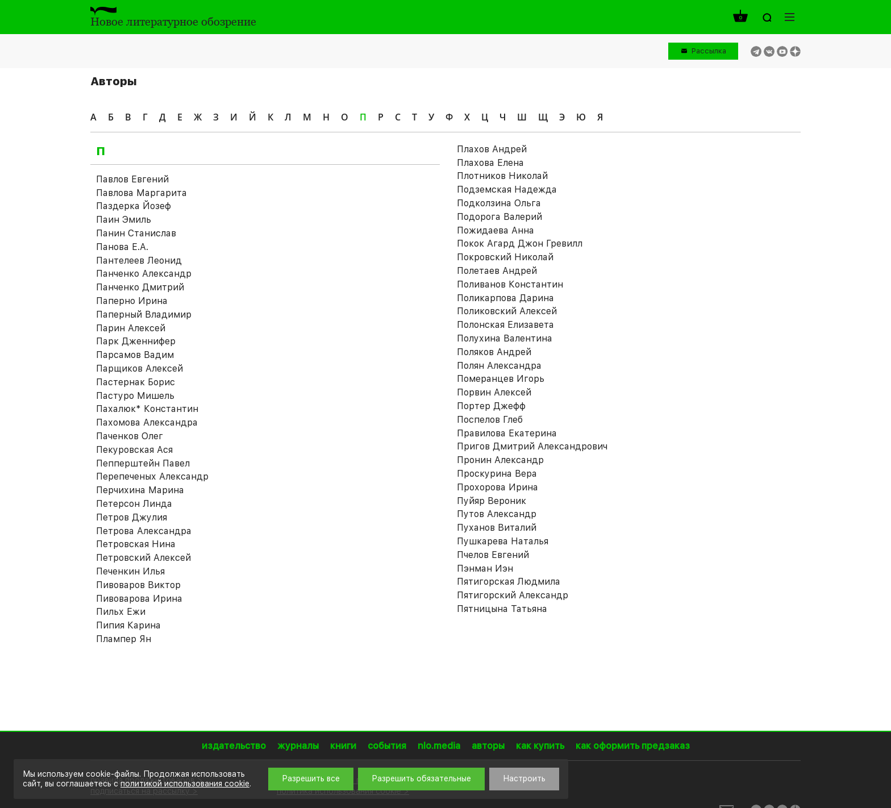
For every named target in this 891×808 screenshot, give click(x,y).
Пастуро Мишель (135, 395)
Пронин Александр (500, 460)
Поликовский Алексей (507, 311)
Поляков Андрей (494, 352)
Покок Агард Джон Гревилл (519, 243)
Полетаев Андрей (497, 270)
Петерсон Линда (134, 503)
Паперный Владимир (143, 314)
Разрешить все (311, 778)
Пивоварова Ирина (139, 598)
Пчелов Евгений (493, 554)
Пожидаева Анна (495, 230)
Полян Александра (499, 365)
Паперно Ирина (132, 300)
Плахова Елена (490, 162)
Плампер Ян (123, 639)
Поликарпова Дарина (505, 298)
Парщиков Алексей (139, 368)
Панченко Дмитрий (140, 287)
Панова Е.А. (122, 246)
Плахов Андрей (492, 149)
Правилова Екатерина (507, 433)
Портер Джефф (491, 406)
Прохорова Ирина (497, 487)
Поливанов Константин (510, 284)
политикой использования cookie (184, 783)
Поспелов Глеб (490, 419)
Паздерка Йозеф (133, 206)
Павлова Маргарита (141, 193)
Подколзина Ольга (499, 203)
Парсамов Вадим (135, 354)
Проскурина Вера (497, 473)
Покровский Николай (505, 257)
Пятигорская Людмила (508, 581)
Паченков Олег (129, 436)
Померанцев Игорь (500, 378)
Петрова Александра (143, 531)
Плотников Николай (502, 175)
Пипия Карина (128, 625)
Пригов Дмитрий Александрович (532, 446)
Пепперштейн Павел (143, 463)
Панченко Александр (143, 273)
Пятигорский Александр (512, 595)
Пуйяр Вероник (491, 500)
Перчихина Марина (140, 490)
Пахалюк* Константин (147, 408)
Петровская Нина (136, 544)
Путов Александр (496, 514)
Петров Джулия (131, 517)
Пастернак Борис (135, 382)
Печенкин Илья (130, 571)
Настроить (524, 778)
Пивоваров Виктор (138, 585)
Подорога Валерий (499, 216)
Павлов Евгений (132, 179)
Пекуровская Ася (134, 449)
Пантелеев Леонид (139, 260)
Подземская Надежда (507, 189)
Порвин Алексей (494, 392)
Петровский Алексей (143, 557)
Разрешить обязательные (421, 778)
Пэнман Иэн (485, 568)
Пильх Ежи (120, 611)
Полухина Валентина (504, 338)
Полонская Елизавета (505, 324)
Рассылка (709, 51)
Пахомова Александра (147, 422)
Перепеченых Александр (152, 476)
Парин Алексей (130, 328)
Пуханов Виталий (496, 527)
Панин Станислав (136, 233)
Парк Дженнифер (136, 341)
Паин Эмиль (123, 219)
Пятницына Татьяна (502, 608)
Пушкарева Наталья (502, 541)
